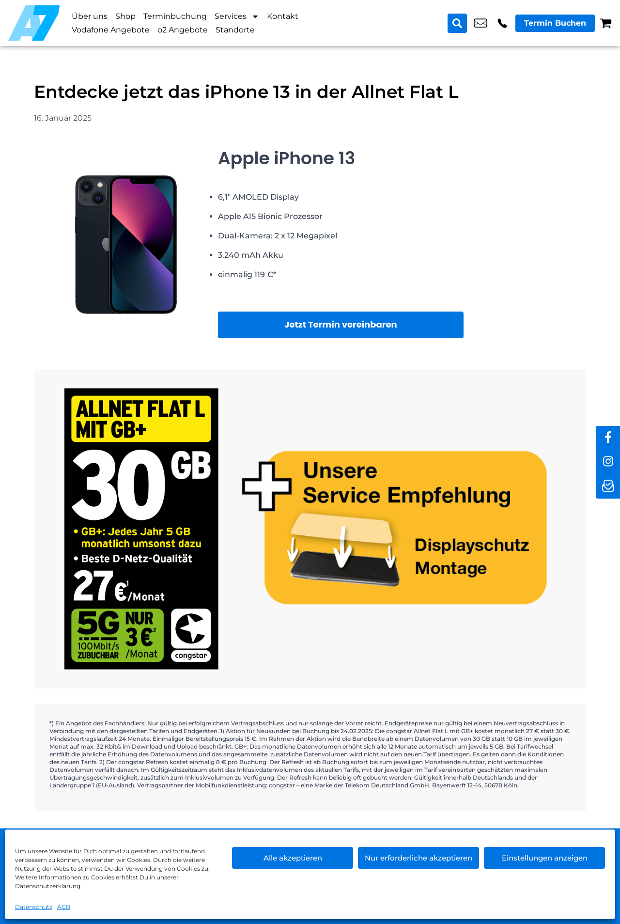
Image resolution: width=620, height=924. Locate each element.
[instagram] (608, 462)
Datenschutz (33, 906)
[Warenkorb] (606, 23)
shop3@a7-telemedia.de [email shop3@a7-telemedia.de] (480, 23)
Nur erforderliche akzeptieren (418, 857)
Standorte (235, 29)
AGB (63, 906)
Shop (125, 16)
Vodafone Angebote (111, 29)
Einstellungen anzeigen (545, 857)
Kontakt (282, 16)
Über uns (90, 16)
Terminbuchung (175, 16)
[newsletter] (608, 486)
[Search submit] (457, 23)
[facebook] (608, 438)
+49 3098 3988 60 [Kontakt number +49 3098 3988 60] (502, 23)
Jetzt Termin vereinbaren (340, 324)
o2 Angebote (182, 29)
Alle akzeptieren (293, 857)
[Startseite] (34, 23)
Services (237, 16)
